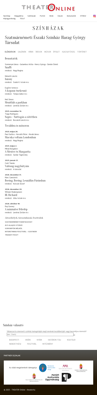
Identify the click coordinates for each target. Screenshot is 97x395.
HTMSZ (83, 16)
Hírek (51, 16)
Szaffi (8, 67)
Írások (60, 16)
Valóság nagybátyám (17, 166)
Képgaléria (19, 16)
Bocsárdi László (19, 120)
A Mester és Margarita (17, 151)
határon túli (54, 340)
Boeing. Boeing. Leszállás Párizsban (25, 180)
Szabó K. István (19, 82)
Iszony (8, 79)
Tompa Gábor (18, 94)
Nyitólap (6, 16)
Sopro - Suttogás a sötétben (21, 117)
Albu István (18, 198)
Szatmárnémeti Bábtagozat (18, 222)
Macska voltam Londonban (20, 137)
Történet (82, 52)
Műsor (47, 52)
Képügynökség (9, 18)
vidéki (28, 340)
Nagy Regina (18, 70)
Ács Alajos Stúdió (13, 225)
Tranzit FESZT (11, 234)
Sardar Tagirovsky (20, 155)
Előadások (10, 52)
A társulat (17, 169)
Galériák (22, 52)
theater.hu (31, 390)
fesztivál (31, 344)
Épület (56, 52)
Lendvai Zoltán (19, 105)
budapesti (14, 340)
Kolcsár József (19, 183)
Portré (42, 16)
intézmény (47, 344)
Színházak (32, 16)
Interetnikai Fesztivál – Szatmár (21, 231)
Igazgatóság (68, 52)
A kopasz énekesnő (16, 90)
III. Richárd (11, 195)
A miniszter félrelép (16, 209)
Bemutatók (71, 16)
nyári (39, 340)
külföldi (71, 340)
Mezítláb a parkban (16, 102)
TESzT (22, 18)
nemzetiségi (15, 344)
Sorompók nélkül (13, 228)
